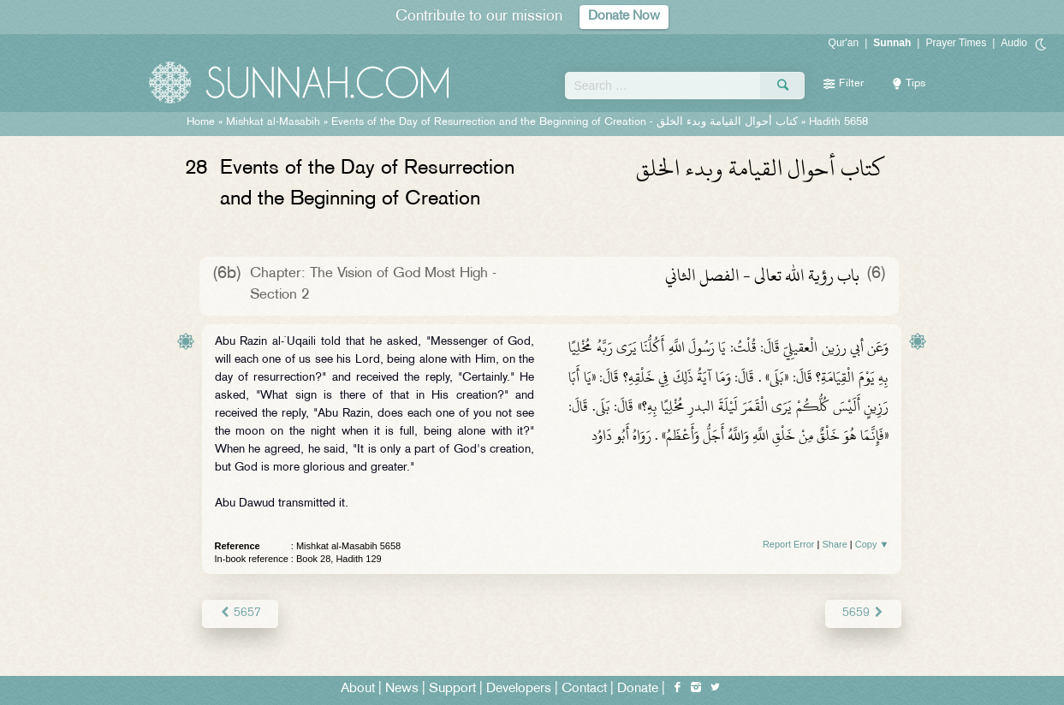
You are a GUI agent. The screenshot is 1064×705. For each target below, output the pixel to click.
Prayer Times (955, 43)
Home (201, 122)
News (402, 689)
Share (834, 544)
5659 (863, 613)
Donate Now (624, 16)
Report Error (789, 544)
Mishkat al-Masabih (273, 122)
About (358, 689)
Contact (584, 689)
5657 (240, 613)
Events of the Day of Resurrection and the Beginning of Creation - (564, 122)
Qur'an (844, 43)
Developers (518, 689)
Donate (637, 689)
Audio (1014, 43)
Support (452, 689)
